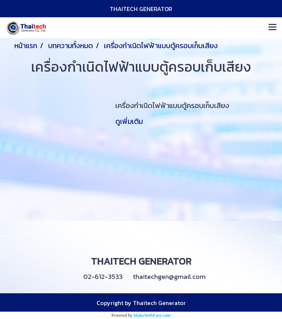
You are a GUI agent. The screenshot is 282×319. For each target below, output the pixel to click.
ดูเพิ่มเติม (130, 121)
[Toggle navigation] (272, 27)
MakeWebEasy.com (152, 315)
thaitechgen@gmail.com (169, 277)
